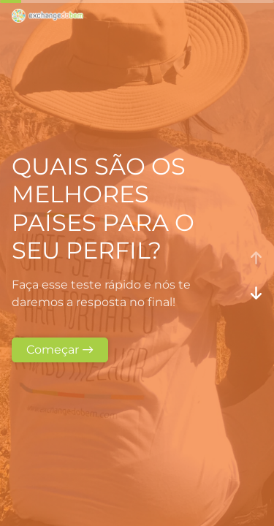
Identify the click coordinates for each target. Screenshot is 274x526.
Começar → (60, 350)
